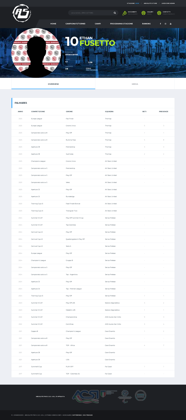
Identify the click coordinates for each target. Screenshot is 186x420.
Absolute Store (150, 3)
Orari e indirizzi (169, 14)
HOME (53, 24)
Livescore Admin (168, 3)
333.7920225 (88, 415)
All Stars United (111, 161)
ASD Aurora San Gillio (113, 317)
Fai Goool (108, 367)
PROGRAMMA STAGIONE (121, 24)
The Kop (108, 119)
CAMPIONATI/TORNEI (75, 24)
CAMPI (98, 24)
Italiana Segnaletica (112, 303)
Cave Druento (110, 331)
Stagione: (133, 3)
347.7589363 (77, 415)
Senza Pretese (110, 218)
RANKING (146, 24)
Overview (53, 83)
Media (135, 83)
